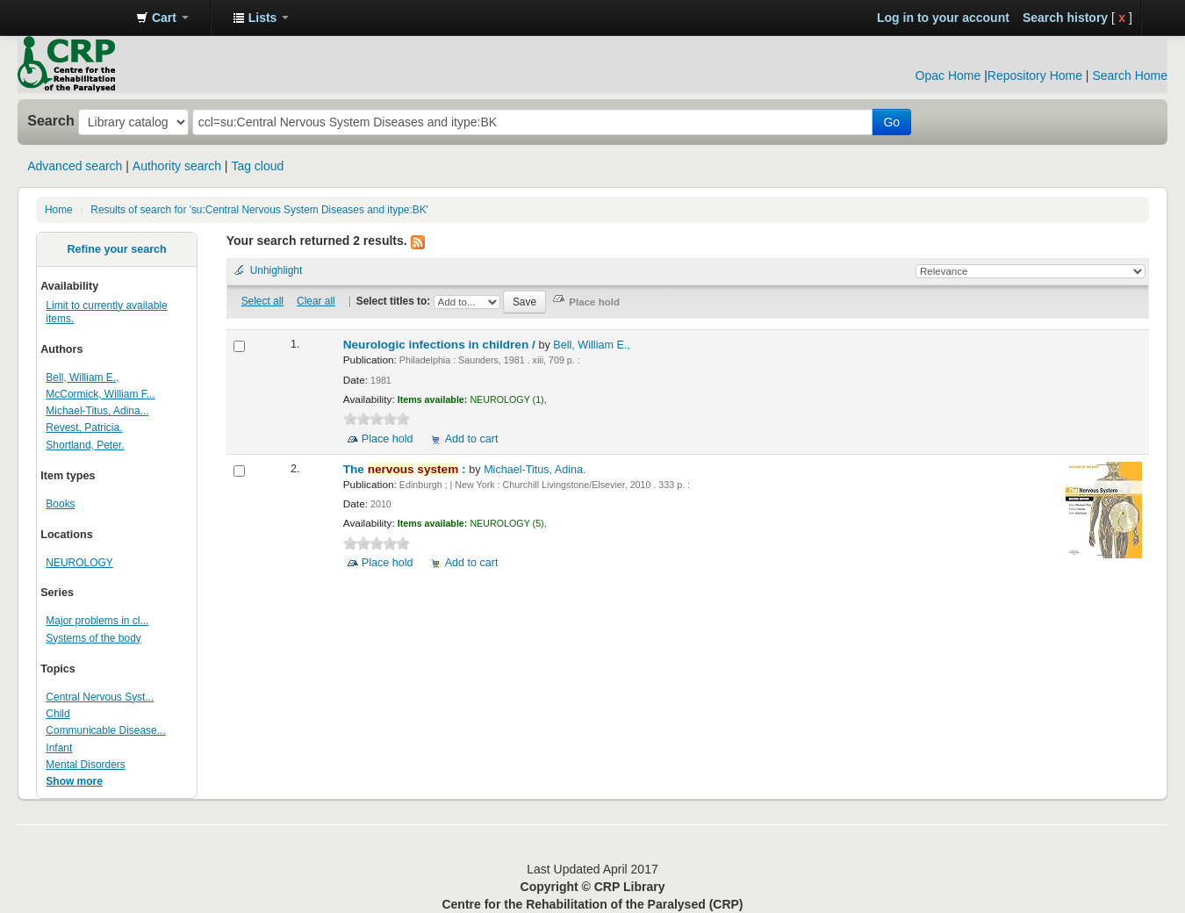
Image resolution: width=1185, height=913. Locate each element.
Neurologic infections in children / (441, 344)
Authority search (177, 166)
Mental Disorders (85, 764)
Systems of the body (93, 638)
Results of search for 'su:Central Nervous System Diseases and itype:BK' (259, 210)
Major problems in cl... (97, 621)
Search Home (1129, 75)
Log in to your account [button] (943, 18)
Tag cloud (257, 166)
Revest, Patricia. (84, 427)
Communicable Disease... (105, 730)
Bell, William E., (82, 377)
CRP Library (79, 17)
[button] (162, 17)
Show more (74, 781)
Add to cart (472, 439)
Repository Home (1035, 75)
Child (57, 714)
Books (60, 504)
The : (406, 469)
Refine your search (116, 249)
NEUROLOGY (79, 563)
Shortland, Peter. (85, 445)
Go (891, 122)
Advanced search (74, 166)
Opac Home (948, 75)
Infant (59, 748)
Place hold (387, 439)
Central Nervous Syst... (100, 697)
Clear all (316, 301)
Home (59, 210)
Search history (1065, 18)
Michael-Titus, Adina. (534, 470)
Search (51, 120)
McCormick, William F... (100, 394)
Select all (262, 301)
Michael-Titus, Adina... (97, 411)
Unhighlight (276, 270)
